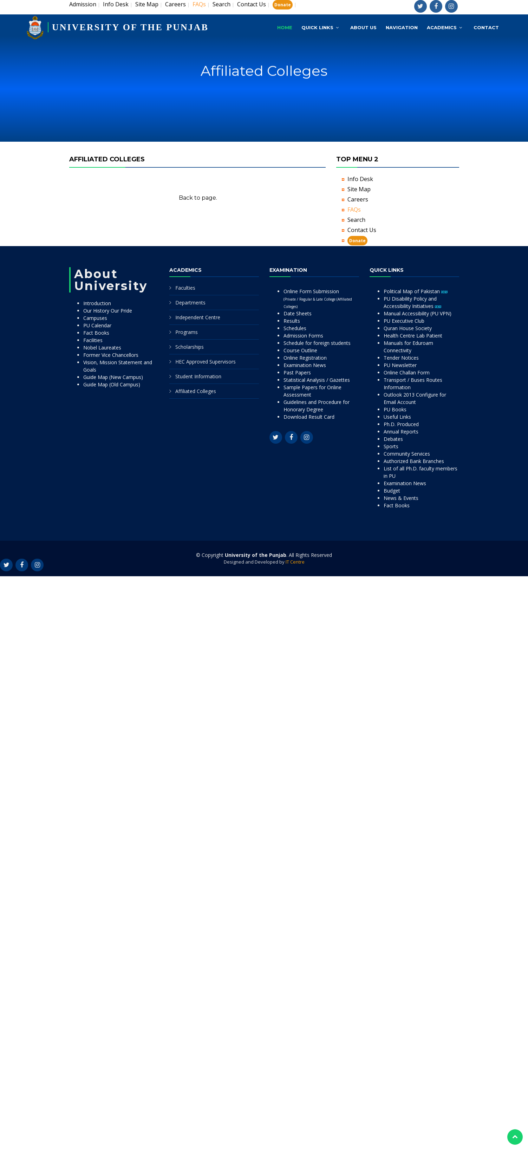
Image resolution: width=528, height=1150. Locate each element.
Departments (190, 302)
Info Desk (116, 4)
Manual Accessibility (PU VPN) (417, 313)
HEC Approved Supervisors (205, 361)
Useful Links (397, 416)
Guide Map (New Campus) (113, 377)
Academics (442, 27)
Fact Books (96, 332)
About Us (363, 27)
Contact (486, 27)
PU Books (395, 409)
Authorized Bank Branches (414, 461)
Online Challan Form (407, 372)
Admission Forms (303, 335)
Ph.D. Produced (401, 424)
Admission (82, 4)
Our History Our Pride (107, 310)
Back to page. (198, 197)
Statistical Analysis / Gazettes (316, 380)
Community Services (407, 453)
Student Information (198, 376)
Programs (186, 332)
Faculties (185, 287)
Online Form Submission (317, 298)
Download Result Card (308, 416)
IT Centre (295, 562)
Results (291, 320)
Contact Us (251, 4)
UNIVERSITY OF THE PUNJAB (130, 27)
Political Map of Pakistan (416, 291)
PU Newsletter (400, 365)
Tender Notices (401, 357)
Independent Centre (197, 317)
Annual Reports (401, 431)
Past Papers (297, 372)
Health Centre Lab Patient (413, 335)
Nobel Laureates (102, 347)
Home (284, 27)
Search (221, 4)
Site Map (146, 4)
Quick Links (317, 27)
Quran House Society (408, 328)
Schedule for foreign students (317, 343)
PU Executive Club (404, 320)
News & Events (401, 498)
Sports (391, 446)
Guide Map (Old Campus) (111, 384)
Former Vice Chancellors (110, 355)
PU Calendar (97, 325)
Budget (392, 490)
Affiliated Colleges (195, 391)
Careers (175, 4)
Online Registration (305, 357)
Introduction (97, 303)
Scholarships (189, 346)
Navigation (402, 27)
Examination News (304, 365)
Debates (393, 439)
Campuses (95, 318)
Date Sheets (297, 313)
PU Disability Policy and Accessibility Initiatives (412, 302)
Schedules (294, 328)
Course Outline (300, 350)
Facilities (93, 340)
